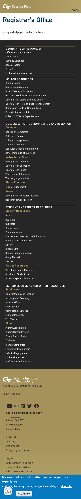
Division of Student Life (17, 274)
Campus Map (13, 429)
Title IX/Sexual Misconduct (19, 471)
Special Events (12, 65)
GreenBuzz (11, 69)
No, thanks (24, 494)
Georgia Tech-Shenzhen (17, 165)
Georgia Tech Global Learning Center (24, 99)
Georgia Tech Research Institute (21, 195)
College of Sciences (15, 144)
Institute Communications (18, 73)
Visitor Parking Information (19, 91)
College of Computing (16, 132)
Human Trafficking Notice (19, 467)
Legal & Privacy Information (20, 462)
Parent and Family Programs (19, 270)
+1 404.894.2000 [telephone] (14, 424)
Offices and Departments (18, 52)
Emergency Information (18, 450)
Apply (8, 215)
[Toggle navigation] (76, 5)
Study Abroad (12, 257)
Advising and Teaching (17, 298)
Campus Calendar (14, 60)
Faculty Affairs (13, 302)
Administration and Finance (19, 294)
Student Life (11, 249)
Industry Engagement (16, 353)
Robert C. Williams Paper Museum (22, 116)
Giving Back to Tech (15, 336)
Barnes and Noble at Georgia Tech (23, 108)
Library (8, 244)
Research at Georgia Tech (18, 199)
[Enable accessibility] (8, 491)
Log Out (15, 394)
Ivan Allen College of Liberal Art (21, 148)
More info (66, 487)
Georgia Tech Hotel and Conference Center (27, 103)
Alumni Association (15, 327)
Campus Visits (12, 83)
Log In (6, 394)
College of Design (14, 136)
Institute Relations (14, 357)
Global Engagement (15, 187)
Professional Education (17, 174)
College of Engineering (17, 140)
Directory (10, 441)
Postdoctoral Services (16, 310)
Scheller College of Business (20, 153)
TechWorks (11, 319)
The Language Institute (17, 178)
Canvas (9, 261)
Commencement (14, 232)
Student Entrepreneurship (18, 253)
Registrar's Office (27, 19)
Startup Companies (15, 344)
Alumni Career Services (17, 332)
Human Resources (15, 315)
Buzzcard (10, 224)
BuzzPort (10, 219)
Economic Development (17, 349)
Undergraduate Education (18, 240)
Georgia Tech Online (15, 170)
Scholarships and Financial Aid (21, 278)
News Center (12, 56)
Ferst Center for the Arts (17, 112)
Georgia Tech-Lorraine (16, 161)
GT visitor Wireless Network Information (25, 95)
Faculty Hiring (12, 306)
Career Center (12, 228)
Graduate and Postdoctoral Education (25, 236)
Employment (12, 446)
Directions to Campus (16, 87)
